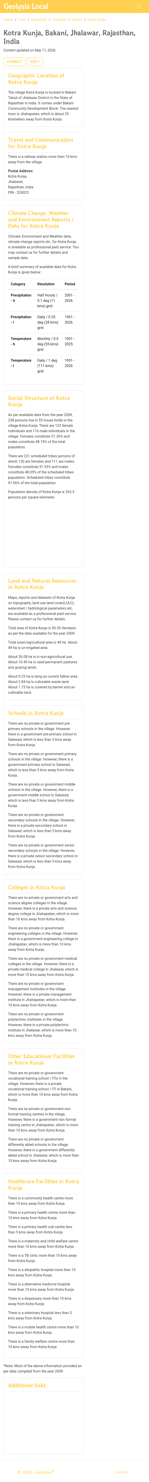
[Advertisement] (43, 533)
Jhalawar (59, 19)
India (22, 19)
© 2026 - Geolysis (36, 1472)
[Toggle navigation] (139, 6)
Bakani (76, 19)
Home (8, 19)
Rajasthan (39, 19)
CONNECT (14, 62)
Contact (121, 1472)
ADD (33, 62)
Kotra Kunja (96, 19)
